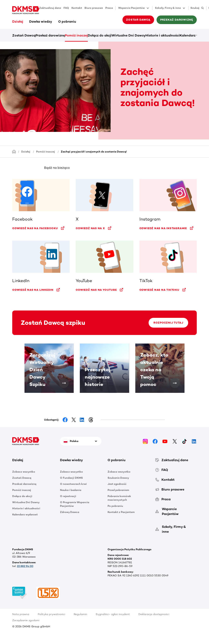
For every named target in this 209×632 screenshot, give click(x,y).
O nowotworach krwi (73, 483)
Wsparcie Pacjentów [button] (134, 8)
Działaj (17, 21)
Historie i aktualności (163, 35)
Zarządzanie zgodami (25, 620)
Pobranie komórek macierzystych (119, 498)
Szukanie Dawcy (118, 477)
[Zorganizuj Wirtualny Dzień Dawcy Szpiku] (64, 383)
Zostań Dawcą (138, 19)
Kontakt (76, 7)
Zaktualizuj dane (50, 7)
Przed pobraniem (118, 490)
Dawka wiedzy (40, 21)
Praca (109, 7)
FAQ (66, 7)
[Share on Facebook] (65, 419)
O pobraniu (67, 21)
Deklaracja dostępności (153, 614)
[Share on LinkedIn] (82, 419)
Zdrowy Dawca (69, 512)
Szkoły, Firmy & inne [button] (170, 8)
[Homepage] (14, 151)
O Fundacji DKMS (71, 477)
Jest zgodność (117, 483)
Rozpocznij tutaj (168, 322)
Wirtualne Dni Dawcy (129, 35)
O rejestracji (68, 496)
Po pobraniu (115, 505)
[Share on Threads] (90, 419)
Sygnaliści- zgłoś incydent (113, 614)
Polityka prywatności (51, 614)
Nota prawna (20, 614)
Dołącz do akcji (100, 35)
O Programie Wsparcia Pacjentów (74, 504)
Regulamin (80, 614)
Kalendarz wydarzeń (25, 514)
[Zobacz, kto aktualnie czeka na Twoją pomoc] (175, 383)
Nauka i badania (70, 490)
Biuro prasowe (93, 7)
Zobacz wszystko (23, 471)
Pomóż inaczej (76, 35)
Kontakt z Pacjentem (121, 512)
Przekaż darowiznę (176, 19)
